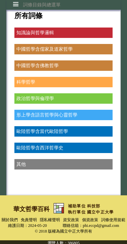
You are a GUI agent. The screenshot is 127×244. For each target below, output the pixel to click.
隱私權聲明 (50, 219)
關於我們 (10, 219)
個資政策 (90, 219)
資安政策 (71, 219)
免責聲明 (29, 219)
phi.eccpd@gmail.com (101, 225)
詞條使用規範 (113, 219)
